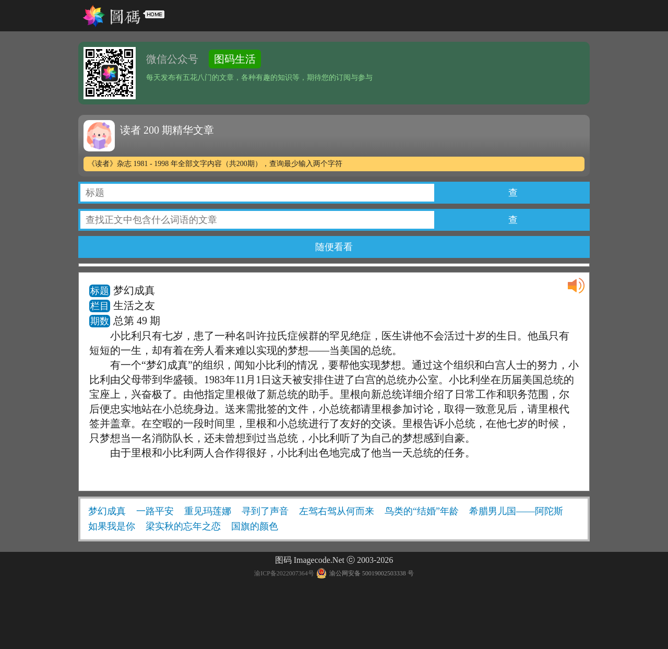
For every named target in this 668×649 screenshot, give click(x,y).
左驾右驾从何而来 (336, 511)
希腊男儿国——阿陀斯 (516, 511)
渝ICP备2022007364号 (284, 573)
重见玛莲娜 (207, 511)
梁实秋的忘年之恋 (183, 526)
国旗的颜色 (254, 526)
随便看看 (334, 247)
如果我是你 (111, 526)
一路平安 (155, 511)
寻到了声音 (265, 511)
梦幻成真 (107, 511)
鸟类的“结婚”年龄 (422, 511)
